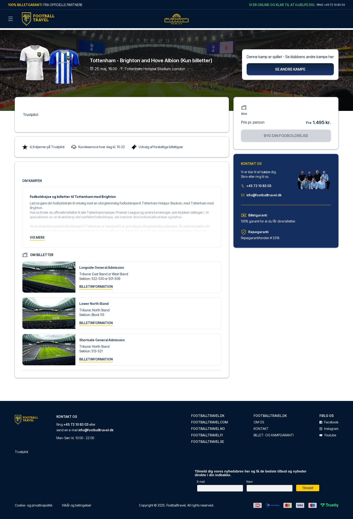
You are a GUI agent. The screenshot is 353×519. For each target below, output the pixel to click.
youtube (327, 433)
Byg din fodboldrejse (286, 133)
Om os (259, 420)
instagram (328, 426)
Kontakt (261, 426)
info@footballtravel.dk (261, 193)
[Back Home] (38, 19)
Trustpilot (30, 112)
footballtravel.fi (207, 433)
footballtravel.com (209, 420)
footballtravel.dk (207, 414)
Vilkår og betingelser (76, 503)
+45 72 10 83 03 (256, 184)
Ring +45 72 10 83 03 (331, 4)
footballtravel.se (207, 439)
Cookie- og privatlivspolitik (33, 503)
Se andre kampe (290, 67)
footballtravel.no (208, 426)
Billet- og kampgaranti (274, 433)
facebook (328, 420)
